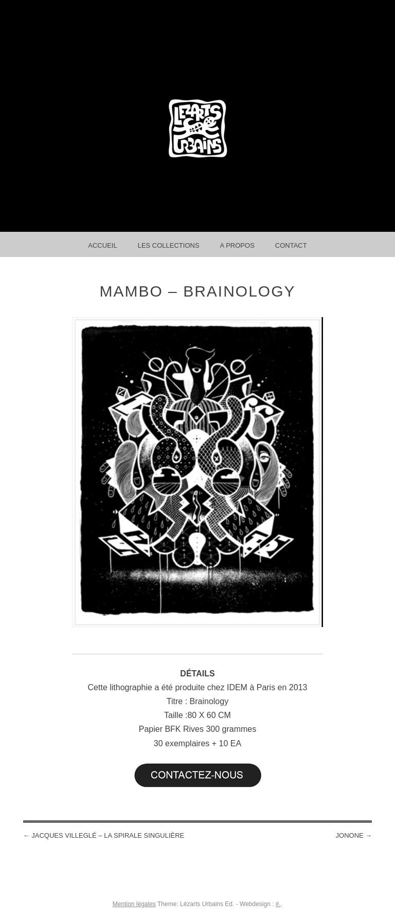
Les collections (169, 245)
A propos (237, 245)
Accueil (102, 245)
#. (278, 904)
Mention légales (134, 904)
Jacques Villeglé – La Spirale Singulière (104, 835)
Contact (291, 245)
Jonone (354, 835)
